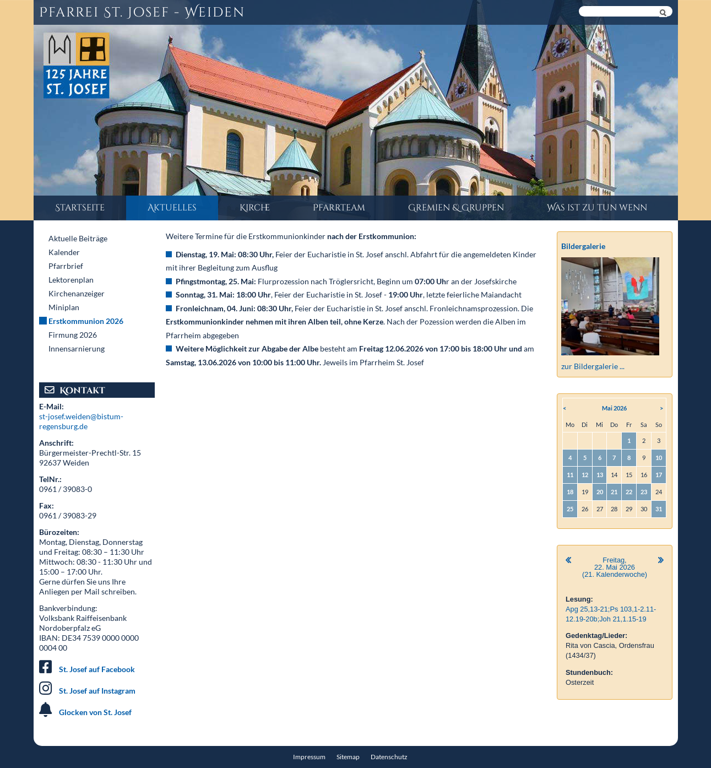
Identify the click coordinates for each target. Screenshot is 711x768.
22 (629, 491)
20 (599, 491)
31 (658, 508)
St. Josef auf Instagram (97, 690)
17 (658, 474)
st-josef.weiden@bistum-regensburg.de (81, 421)
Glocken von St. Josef (95, 712)
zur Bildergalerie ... (593, 366)
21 (614, 491)
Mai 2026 (614, 408)
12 (585, 474)
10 (658, 457)
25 (570, 508)
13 (599, 474)
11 (570, 474)
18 (570, 491)
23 (644, 491)
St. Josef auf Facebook (97, 669)
